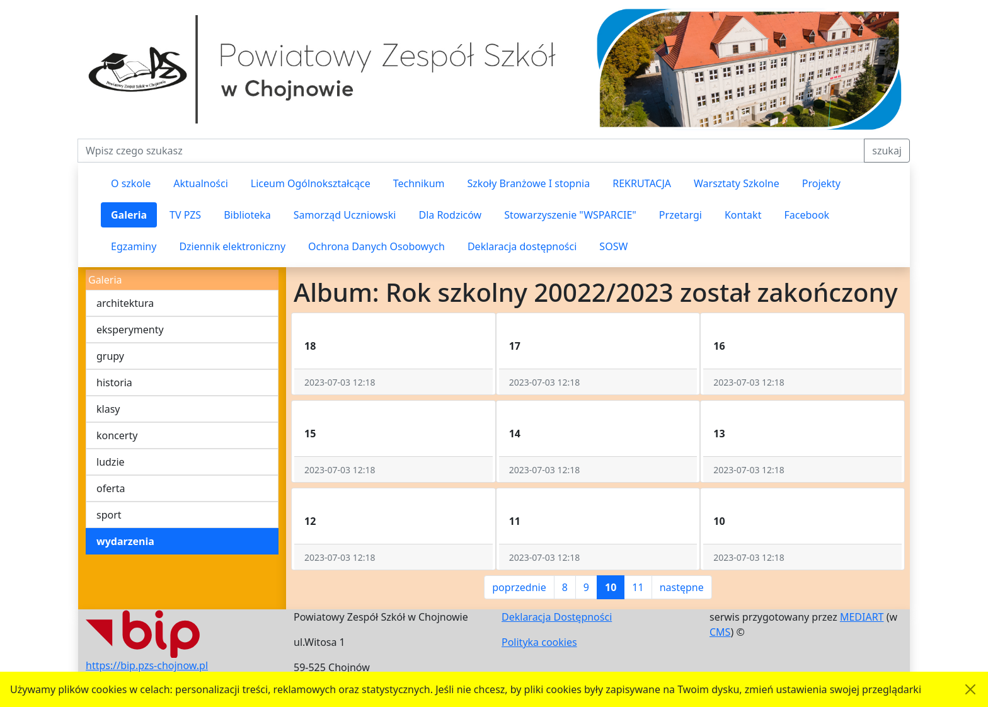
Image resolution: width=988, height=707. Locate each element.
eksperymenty (130, 329)
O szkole (131, 183)
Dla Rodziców (449, 215)
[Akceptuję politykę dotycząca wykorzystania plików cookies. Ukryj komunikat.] (970, 689)
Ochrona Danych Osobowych (376, 246)
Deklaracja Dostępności (557, 617)
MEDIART (862, 617)
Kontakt (743, 215)
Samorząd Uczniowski (345, 215)
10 (610, 587)
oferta (110, 488)
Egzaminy (133, 246)
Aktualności (200, 183)
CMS (719, 632)
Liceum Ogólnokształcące (310, 183)
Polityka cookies (539, 642)
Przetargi (680, 215)
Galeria (129, 215)
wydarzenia (125, 541)
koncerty (116, 435)
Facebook (806, 215)
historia (114, 382)
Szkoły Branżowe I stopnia (528, 183)
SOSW (613, 246)
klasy (108, 409)
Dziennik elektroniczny (232, 246)
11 (637, 587)
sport (109, 515)
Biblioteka (247, 215)
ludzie (110, 462)
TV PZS (185, 215)
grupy (110, 356)
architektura (125, 303)
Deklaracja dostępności (522, 246)
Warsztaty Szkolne (736, 183)
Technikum (419, 183)
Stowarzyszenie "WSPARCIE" (570, 215)
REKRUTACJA (641, 183)
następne (682, 587)
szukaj (887, 151)
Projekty (821, 183)
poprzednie (519, 587)
